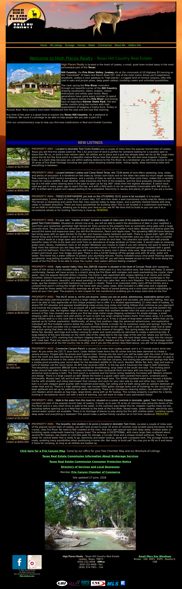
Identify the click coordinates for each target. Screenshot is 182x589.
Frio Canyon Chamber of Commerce (95, 472)
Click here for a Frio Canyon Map (42, 451)
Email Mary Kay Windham (155, 556)
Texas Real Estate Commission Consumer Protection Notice (90, 461)
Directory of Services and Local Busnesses (90, 467)
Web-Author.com (27, 576)
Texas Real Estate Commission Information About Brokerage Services (90, 456)
